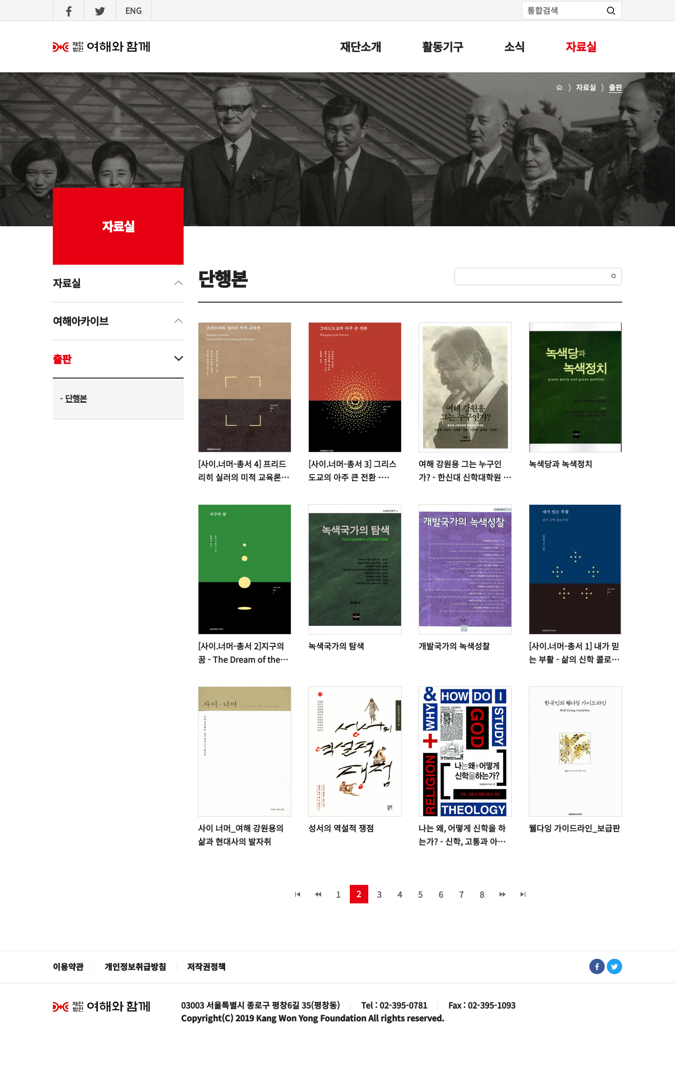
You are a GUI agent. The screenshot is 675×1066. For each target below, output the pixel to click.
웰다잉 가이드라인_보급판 (574, 828)
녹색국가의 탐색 (336, 646)
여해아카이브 (80, 320)
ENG (133, 10)
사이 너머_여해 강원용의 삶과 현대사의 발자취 (241, 834)
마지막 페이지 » (523, 894)
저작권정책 (206, 966)
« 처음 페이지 (297, 894)
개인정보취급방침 (135, 966)
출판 (615, 87)
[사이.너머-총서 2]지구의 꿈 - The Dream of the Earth (241, 653)
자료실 (581, 46)
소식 (514, 46)
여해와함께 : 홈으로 (101, 47)
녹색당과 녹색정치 (560, 464)
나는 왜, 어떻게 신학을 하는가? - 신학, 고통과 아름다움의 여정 (462, 835)
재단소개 (360, 46)
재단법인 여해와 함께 (101, 1006)
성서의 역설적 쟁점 (341, 828)
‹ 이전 (318, 894)
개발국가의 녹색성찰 (454, 646)
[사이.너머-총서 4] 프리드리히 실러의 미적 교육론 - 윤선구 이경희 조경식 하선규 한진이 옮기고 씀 (243, 471)
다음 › (502, 894)
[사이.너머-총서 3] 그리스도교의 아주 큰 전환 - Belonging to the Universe (352, 471)
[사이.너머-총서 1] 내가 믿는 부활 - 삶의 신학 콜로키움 (574, 653)
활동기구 (442, 46)
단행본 (76, 398)
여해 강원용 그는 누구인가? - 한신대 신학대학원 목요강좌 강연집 (465, 471)
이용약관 (68, 966)
